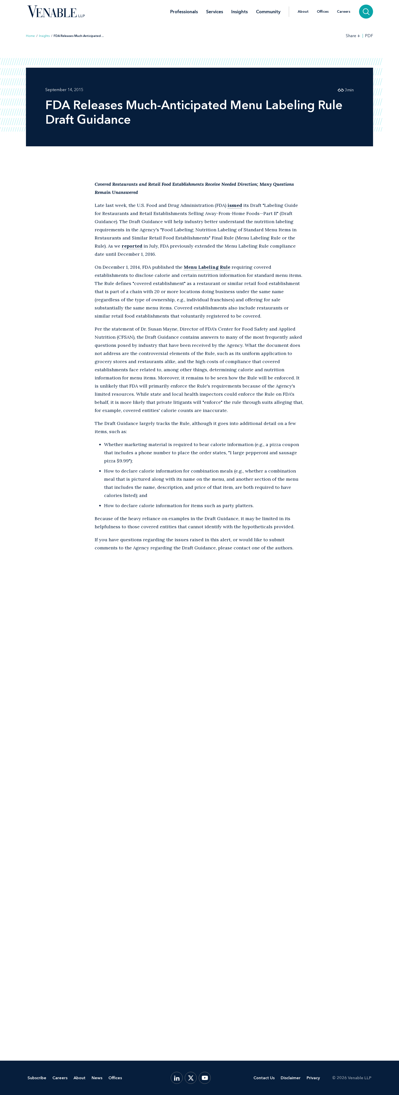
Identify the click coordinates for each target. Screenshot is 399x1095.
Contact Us (264, 1077)
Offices (323, 11)
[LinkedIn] (177, 1078)
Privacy (313, 1077)
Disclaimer (291, 1077)
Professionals (184, 11)
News (97, 1077)
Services (214, 11)
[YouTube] (205, 1078)
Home (30, 35)
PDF (369, 36)
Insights (239, 11)
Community (268, 11)
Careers (343, 11)
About (303, 11)
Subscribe (36, 1077)
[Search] (366, 12)
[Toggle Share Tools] (353, 36)
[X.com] (191, 1078)
